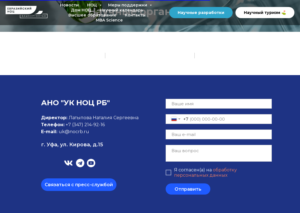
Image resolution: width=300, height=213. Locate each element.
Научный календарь (121, 10)
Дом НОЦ (81, 10)
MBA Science (109, 20)
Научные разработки (201, 12)
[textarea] (219, 153)
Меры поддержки (128, 5)
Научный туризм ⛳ (265, 12)
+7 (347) (75, 124)
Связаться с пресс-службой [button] (79, 184)
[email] (219, 134)
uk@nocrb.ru (74, 131)
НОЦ (92, 5)
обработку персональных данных (205, 172)
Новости (69, 5)
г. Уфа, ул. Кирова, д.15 (72, 145)
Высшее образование (92, 15)
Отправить (188, 189)
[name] (219, 104)
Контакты (135, 15)
